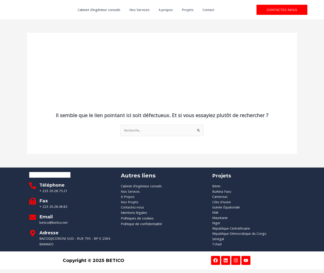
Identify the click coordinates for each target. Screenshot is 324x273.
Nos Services (139, 9)
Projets (188, 9)
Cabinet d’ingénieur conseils (99, 9)
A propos (166, 9)
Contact (208, 9)
